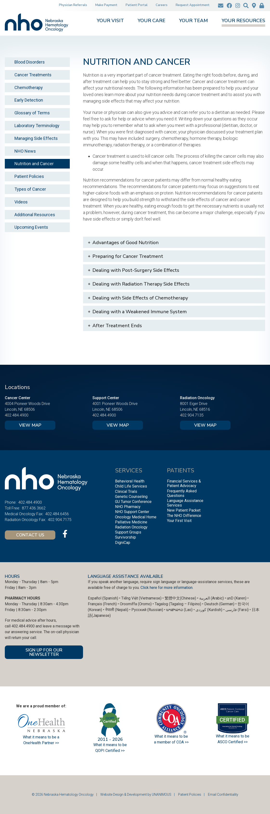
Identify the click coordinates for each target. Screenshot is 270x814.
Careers (161, 5)
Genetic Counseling (131, 496)
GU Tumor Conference (133, 501)
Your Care (151, 21)
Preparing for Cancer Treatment (127, 256)
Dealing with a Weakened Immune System (139, 311)
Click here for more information (167, 587)
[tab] (174, 242)
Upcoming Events (31, 227)
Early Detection (28, 100)
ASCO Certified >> (233, 742)
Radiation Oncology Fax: (25, 519)
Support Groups (128, 532)
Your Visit (110, 21)
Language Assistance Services (185, 503)
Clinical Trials (126, 491)
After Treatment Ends (117, 325)
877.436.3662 (33, 508)
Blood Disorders (29, 62)
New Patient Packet (183, 510)
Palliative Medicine (131, 522)
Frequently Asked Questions (182, 493)
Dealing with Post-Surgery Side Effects (135, 270)
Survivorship (125, 537)
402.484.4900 (16, 415)
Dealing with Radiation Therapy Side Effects (141, 284)
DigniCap (122, 542)
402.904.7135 (192, 415)
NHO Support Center (132, 511)
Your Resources (243, 21)
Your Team (193, 21)
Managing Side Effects (36, 138)
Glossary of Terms (32, 112)
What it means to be (232, 736)
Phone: (10, 502)
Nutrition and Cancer (34, 163)
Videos (21, 201)
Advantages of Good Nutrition (125, 242)
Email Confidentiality (223, 794)
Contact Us (30, 535)
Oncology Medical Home (135, 517)
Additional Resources (34, 214)
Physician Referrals (73, 5)
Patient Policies (29, 176)
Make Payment (106, 5)
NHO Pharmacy (128, 506)
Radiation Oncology (131, 527)
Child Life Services (131, 486)
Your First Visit (179, 520)
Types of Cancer (30, 189)
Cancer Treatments (32, 74)
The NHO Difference (184, 515)
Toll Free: (12, 508)
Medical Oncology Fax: (24, 514)
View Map (30, 425)
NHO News (25, 151)
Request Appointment (193, 5)
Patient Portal (137, 5)
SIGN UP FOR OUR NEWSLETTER (44, 652)
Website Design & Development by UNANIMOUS (135, 794)
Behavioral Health (129, 481)
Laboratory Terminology (36, 125)
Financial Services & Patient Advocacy (184, 483)
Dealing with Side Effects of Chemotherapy (140, 298)
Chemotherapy (28, 87)
